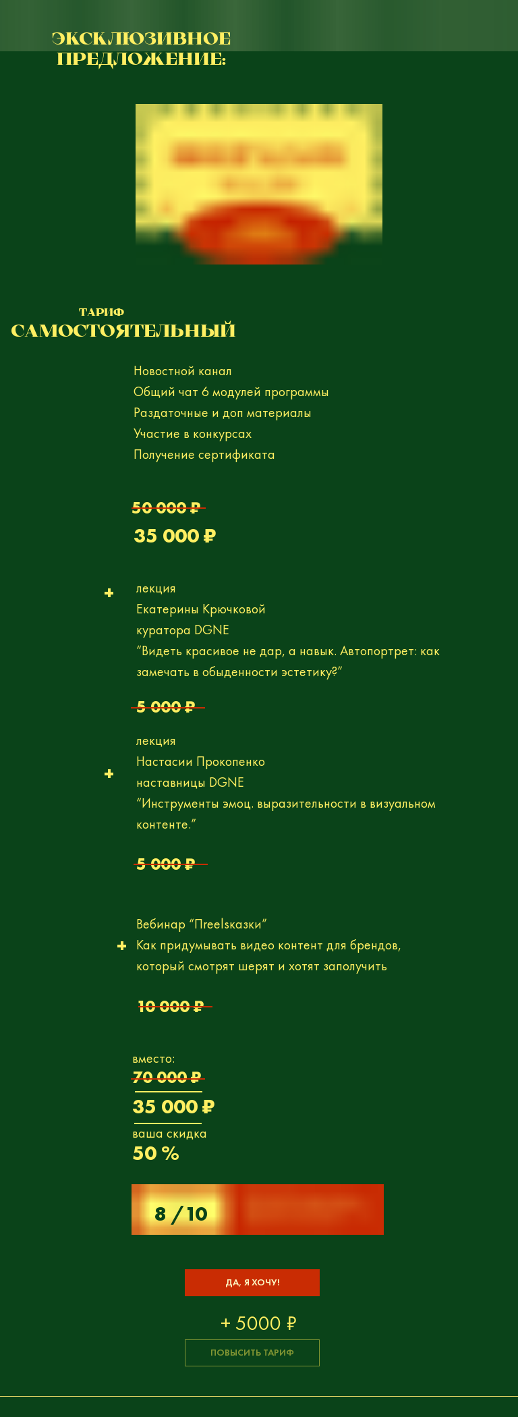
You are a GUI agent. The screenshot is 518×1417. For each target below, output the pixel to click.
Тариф (101, 313)
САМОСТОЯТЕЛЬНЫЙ (123, 332)
